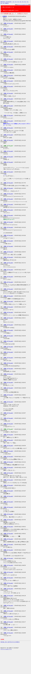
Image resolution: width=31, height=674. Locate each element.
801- (2, 3)
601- (25, 1)
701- (28, 1)
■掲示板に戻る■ (5, 1)
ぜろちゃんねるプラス (22, 4)
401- (21, 1)
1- (11, 1)
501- (23, 1)
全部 (10, 1)
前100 (11, 642)
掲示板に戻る (4, 642)
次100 (14, 642)
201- (16, 1)
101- (14, 1)
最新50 (7, 3)
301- (18, 1)
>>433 (4, 174)
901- (4, 3)
